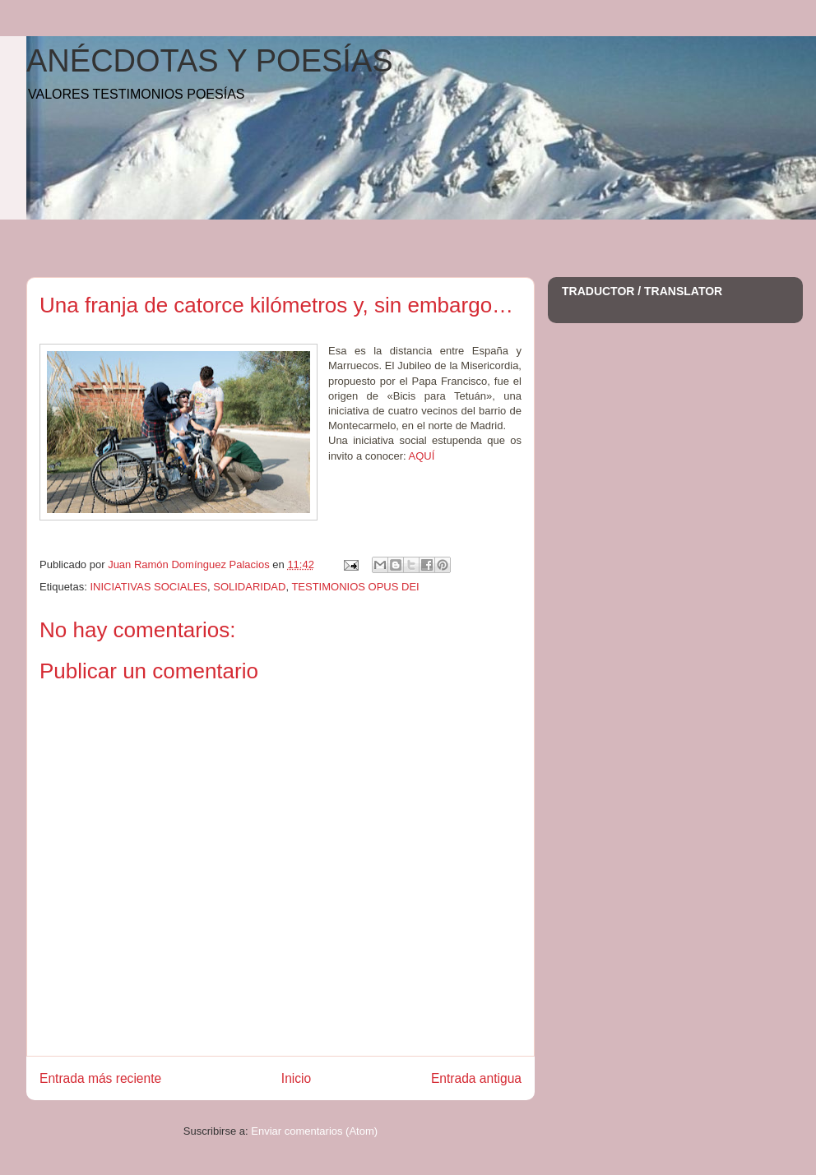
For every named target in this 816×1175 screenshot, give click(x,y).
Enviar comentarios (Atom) (314, 1131)
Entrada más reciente (100, 1078)
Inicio (296, 1078)
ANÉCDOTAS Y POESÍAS (209, 61)
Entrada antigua (476, 1078)
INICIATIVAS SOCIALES (148, 587)
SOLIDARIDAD (249, 587)
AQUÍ (422, 456)
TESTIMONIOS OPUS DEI (355, 587)
